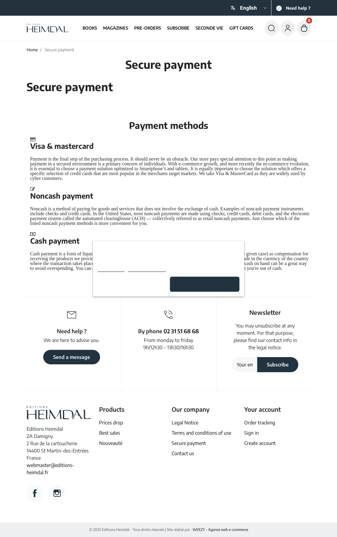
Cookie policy (111, 268)
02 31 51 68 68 (181, 331)
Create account (260, 443)
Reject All (132, 284)
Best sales (109, 433)
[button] (271, 27)
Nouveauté (110, 443)
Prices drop (111, 423)
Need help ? (298, 8)
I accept (205, 284)
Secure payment (189, 443)
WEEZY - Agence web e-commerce (220, 529)
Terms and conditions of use (201, 433)
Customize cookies (147, 268)
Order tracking (259, 423)
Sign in (251, 433)
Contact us (183, 453)
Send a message (71, 357)
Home (32, 49)
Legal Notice (185, 423)
